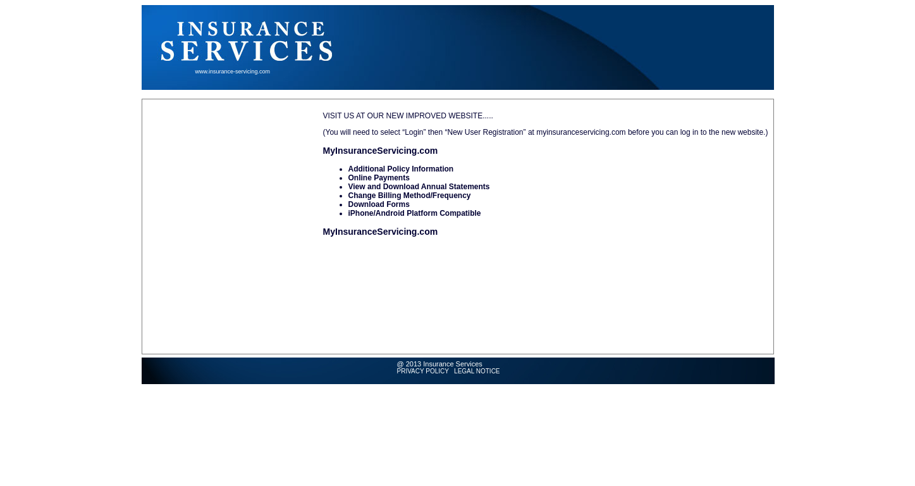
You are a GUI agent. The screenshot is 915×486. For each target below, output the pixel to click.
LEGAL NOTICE (477, 371)
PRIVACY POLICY (423, 371)
